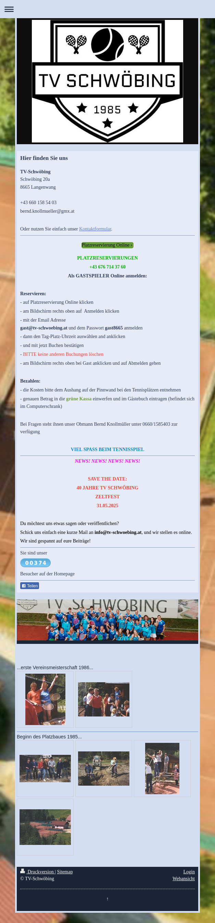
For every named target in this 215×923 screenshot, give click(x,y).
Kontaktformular (95, 229)
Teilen (30, 586)
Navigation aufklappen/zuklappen (107, 9)
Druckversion (37, 871)
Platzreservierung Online (105, 245)
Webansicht (184, 878)
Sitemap (65, 871)
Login (189, 871)
